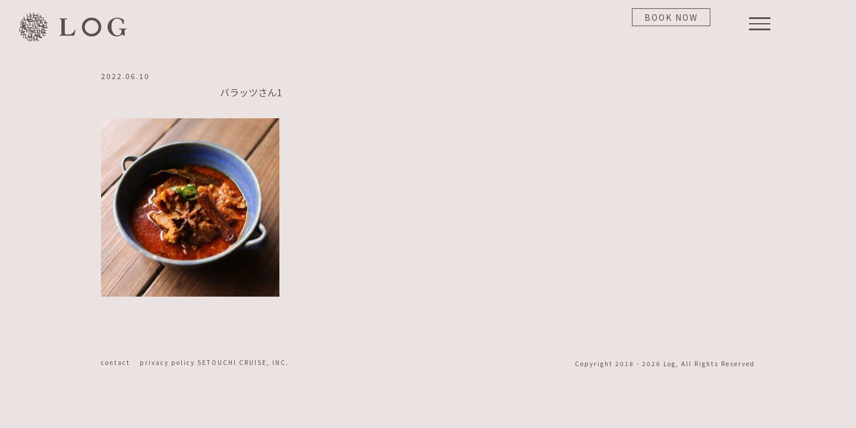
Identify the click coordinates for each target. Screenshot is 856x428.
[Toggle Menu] (760, 23)
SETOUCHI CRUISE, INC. (243, 362)
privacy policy (168, 362)
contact (119, 362)
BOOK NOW (671, 17)
